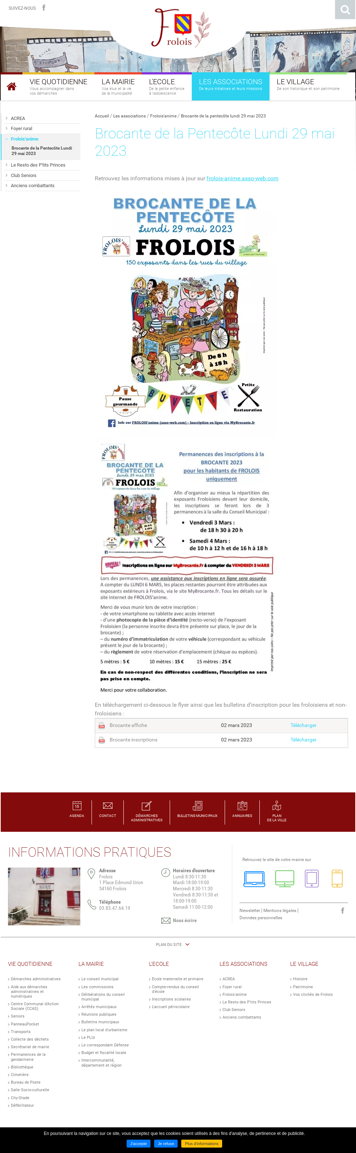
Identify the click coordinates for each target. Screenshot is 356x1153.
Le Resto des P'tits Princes (247, 1002)
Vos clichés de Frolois (313, 994)
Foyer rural (232, 987)
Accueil (102, 116)
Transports (21, 1031)
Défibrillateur (22, 1105)
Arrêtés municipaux (98, 1006)
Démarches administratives (36, 979)
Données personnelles (261, 917)
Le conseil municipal (100, 979)
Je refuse (166, 1143)
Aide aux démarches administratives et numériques (29, 992)
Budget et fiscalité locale (103, 1052)
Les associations (129, 116)
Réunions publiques (98, 1014)
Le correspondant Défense (105, 1045)
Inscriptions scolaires (171, 999)
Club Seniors (234, 1009)
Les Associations (243, 964)
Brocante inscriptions (133, 740)
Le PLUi (88, 1037)
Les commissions (97, 987)
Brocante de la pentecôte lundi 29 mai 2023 (223, 116)
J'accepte (138, 1143)
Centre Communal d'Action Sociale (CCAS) (35, 1006)
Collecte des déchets (30, 1039)
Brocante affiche (128, 725)
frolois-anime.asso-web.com (243, 178)
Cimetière (20, 1074)
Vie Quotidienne (30, 964)
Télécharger (304, 725)
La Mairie (91, 964)
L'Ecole (159, 964)
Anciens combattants (242, 1017)
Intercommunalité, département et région (101, 1062)
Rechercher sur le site (345, 9)
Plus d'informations (202, 1143)
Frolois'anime (163, 116)
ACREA (229, 979)
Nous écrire (185, 920)
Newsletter (250, 910)
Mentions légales (279, 910)
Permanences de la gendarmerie (28, 1057)
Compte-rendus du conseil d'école (175, 989)
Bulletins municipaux (100, 1022)
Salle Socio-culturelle (30, 1090)
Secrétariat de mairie (30, 1047)
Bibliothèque (22, 1067)
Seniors (18, 1016)
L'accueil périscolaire (171, 1006)
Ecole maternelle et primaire (177, 979)
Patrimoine (303, 987)
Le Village (304, 964)
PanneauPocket (25, 1024)
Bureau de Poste (26, 1082)
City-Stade (20, 1098)
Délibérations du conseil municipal (103, 997)
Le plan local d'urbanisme (104, 1030)
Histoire (300, 979)
